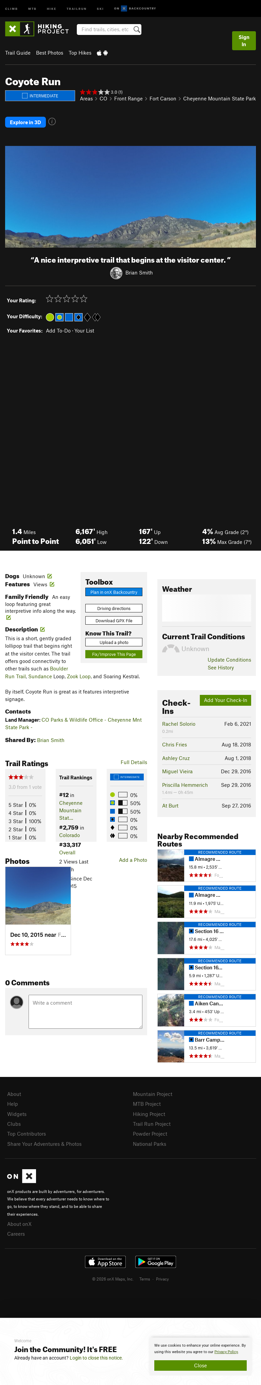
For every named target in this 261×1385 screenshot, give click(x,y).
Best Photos (49, 53)
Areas (86, 98)
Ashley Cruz (176, 758)
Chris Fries (174, 744)
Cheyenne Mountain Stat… (71, 810)
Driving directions (113, 608)
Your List (84, 330)
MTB (32, 8)
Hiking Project (149, 1114)
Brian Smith (139, 272)
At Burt (170, 805)
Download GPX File (114, 620)
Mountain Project (152, 1094)
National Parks (149, 1144)
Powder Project (150, 1134)
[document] (200, 1356)
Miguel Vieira (177, 771)
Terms (144, 1278)
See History (221, 667)
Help (12, 1104)
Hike (51, 8)
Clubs (14, 1124)
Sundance (40, 676)
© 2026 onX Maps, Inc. (113, 1278)
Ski (100, 8)
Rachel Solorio (178, 724)
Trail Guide (18, 53)
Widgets (17, 1114)
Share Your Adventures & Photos (44, 1144)
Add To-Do (58, 330)
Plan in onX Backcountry (113, 592)
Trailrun (77, 8)
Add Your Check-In (225, 700)
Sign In (244, 40)
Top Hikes (80, 53)
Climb (11, 8)
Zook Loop (79, 676)
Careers (16, 1234)
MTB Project (147, 1104)
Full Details (134, 762)
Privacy (162, 1278)
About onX (19, 1224)
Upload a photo (114, 642)
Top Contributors (26, 1134)
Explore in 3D (25, 122)
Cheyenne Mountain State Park (219, 98)
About (14, 1094)
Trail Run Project (152, 1124)
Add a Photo (133, 860)
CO (103, 98)
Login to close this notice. (96, 1358)
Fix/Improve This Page (114, 654)
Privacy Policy (226, 1352)
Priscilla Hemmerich (185, 785)
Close (200, 1365)
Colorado (69, 835)
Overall (67, 852)
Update (229, 660)
